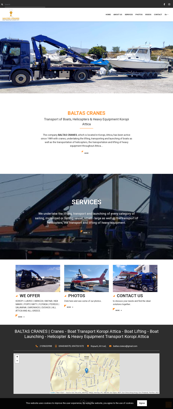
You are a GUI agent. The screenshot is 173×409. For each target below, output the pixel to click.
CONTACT (158, 15)
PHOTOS (138, 15)
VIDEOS (148, 15)
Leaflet (53, 392)
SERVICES (129, 15)
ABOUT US (117, 15)
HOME (108, 15)
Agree (142, 403)
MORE (86, 153)
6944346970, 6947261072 (71, 346)
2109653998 (46, 346)
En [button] (166, 15)
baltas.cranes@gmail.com (125, 346)
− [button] (17, 361)
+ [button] (17, 357)
